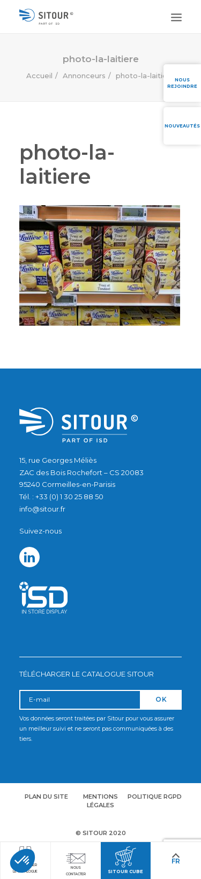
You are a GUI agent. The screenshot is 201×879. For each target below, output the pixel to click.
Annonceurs (84, 75)
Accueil (39, 75)
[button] (22, 861)
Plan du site (46, 796)
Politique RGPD (155, 796)
